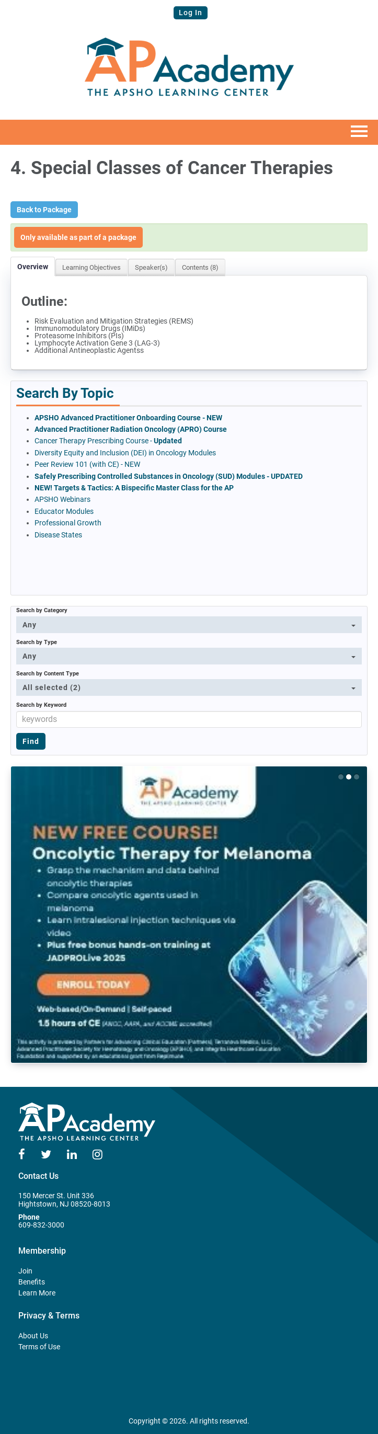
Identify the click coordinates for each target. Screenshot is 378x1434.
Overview (32, 266)
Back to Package (44, 209)
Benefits (31, 1282)
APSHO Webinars (62, 499)
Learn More (36, 1293)
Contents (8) (200, 267)
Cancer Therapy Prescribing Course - (108, 441)
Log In (190, 12)
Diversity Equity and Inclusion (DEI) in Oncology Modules (125, 453)
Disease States (58, 535)
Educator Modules (64, 511)
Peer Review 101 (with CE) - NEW (87, 464)
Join (25, 1271)
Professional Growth (69, 523)
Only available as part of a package (78, 237)
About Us (33, 1336)
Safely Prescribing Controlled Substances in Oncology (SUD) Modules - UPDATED (169, 476)
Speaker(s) (151, 267)
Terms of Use (39, 1347)
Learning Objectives (91, 267)
